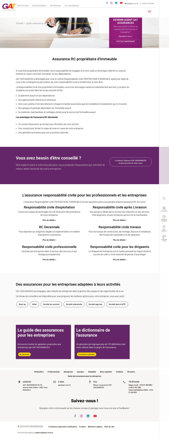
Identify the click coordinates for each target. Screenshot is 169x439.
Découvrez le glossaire (86, 354)
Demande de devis (164, 220)
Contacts (119, 372)
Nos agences (164, 230)
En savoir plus (24, 354)
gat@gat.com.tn (132, 3)
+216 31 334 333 (148, 3)
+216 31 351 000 (135, 387)
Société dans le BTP (117, 304)
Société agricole (95, 304)
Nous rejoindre (106, 372)
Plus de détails (49, 220)
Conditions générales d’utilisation (62, 427)
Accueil (19, 23)
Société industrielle (74, 304)
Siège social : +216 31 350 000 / (141, 385)
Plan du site (109, 427)
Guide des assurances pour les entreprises (84, 376)
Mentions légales (95, 427)
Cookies (82, 427)
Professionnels (41, 6)
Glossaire (131, 372)
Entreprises (57, 6)
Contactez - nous (164, 240)
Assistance (164, 211)
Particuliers (25, 6)
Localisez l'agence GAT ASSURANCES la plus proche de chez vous (130, 161)
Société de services (51, 304)
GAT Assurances (74, 6)
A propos (80, 372)
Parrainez (133, 11)
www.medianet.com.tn (44, 433)
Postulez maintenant (125, 41)
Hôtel (34, 304)
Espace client (149, 11)
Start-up (22, 304)
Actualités (92, 372)
